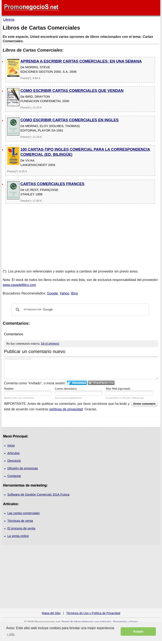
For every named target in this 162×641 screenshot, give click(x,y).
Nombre (9, 388)
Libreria (8, 19)
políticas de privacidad (66, 409)
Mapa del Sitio (51, 613)
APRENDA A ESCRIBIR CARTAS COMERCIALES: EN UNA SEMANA (81, 61)
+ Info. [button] (11, 634)
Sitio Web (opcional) (118, 388)
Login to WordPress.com (101, 383)
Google (52, 293)
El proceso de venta (21, 528)
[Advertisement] (81, 236)
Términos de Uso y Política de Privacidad (93, 613)
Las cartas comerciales (23, 513)
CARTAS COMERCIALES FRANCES (52, 184)
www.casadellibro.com (19, 285)
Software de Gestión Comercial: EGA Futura (38, 494)
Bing (74, 293)
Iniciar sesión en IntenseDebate (77, 383)
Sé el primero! (50, 343)
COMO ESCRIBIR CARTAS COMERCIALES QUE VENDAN (72, 91)
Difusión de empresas (22, 468)
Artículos (13, 453)
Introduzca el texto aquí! (81, 367)
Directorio (14, 460)
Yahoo (64, 293)
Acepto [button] (138, 631)
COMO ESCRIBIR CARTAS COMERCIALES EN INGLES (69, 120)
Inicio (11, 445)
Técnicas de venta (20, 520)
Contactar (14, 476)
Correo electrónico (66, 388)
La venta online (18, 536)
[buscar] (80, 309)
